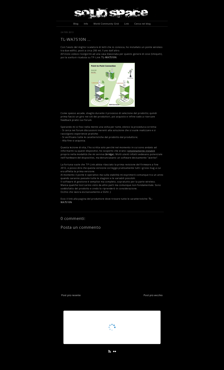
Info (86, 24)
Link (126, 24)
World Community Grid (106, 24)
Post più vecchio (153, 295)
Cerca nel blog (142, 24)
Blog (75, 24)
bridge (109, 154)
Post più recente (71, 295)
